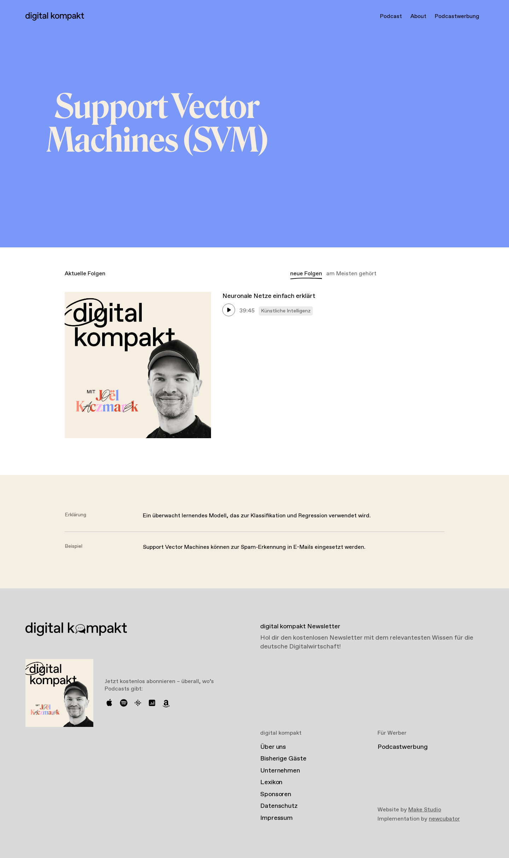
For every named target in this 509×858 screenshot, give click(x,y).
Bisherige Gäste (283, 758)
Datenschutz (279, 806)
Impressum (276, 818)
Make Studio (424, 809)
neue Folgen (306, 273)
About (418, 16)
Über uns (273, 747)
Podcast (391, 16)
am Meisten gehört (351, 273)
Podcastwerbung (457, 16)
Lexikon (271, 782)
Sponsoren (275, 794)
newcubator (444, 819)
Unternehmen (280, 770)
